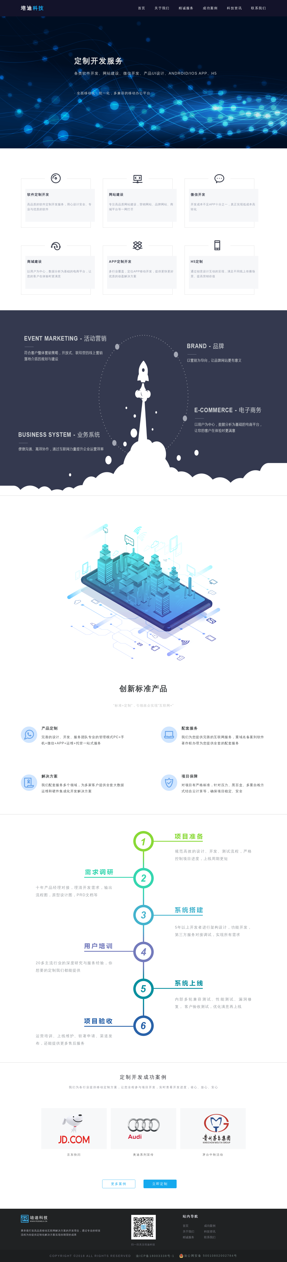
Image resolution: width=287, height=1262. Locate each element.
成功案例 (210, 8)
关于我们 (162, 8)
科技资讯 (234, 8)
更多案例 (119, 1184)
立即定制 (160, 1184)
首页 (142, 8)
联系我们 (258, 8)
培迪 (32, 8)
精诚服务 (186, 8)
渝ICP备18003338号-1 (155, 1255)
